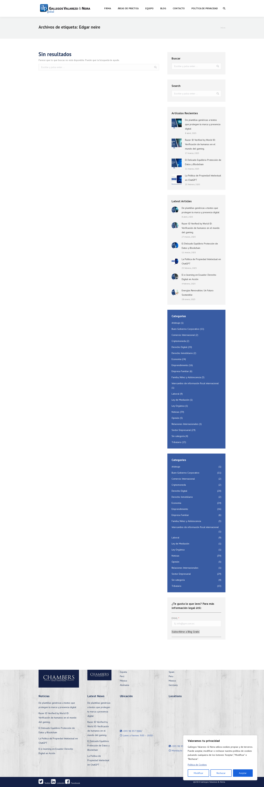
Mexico (172, 680)
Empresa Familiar (180, 371)
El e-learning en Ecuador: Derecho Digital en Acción (199, 277)
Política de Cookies (197, 764)
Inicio (223, 27)
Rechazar (221, 773)
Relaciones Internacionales (185, 424)
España (123, 671)
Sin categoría (178, 436)
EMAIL (175, 618)
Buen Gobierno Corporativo (185, 328)
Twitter (45, 783)
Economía (176, 359)
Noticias (175, 411)
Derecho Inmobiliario (182, 353)
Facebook (72, 783)
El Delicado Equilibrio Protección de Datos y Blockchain (203, 162)
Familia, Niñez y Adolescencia (186, 377)
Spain (171, 671)
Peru (171, 676)
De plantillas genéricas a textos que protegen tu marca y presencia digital (202, 124)
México (123, 680)
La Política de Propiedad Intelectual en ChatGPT (203, 177)
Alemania (124, 685)
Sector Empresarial (181, 430)
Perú (122, 676)
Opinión (175, 417)
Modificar (198, 773)
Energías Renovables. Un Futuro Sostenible (197, 292)
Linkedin (58, 783)
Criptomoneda (179, 341)
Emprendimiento (180, 365)
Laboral (175, 393)
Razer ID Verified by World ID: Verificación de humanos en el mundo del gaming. (200, 144)
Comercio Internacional (183, 334)
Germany (173, 685)
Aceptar (243, 773)
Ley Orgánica (178, 405)
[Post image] (177, 124)
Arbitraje (176, 322)
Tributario (176, 442)
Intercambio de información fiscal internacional (195, 383)
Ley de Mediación (180, 399)
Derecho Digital (179, 347)
